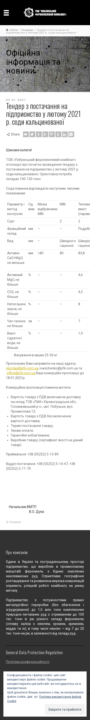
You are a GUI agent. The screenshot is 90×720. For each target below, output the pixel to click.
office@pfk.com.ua (21, 373)
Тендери (15, 522)
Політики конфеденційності (27, 662)
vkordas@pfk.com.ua (22, 368)
